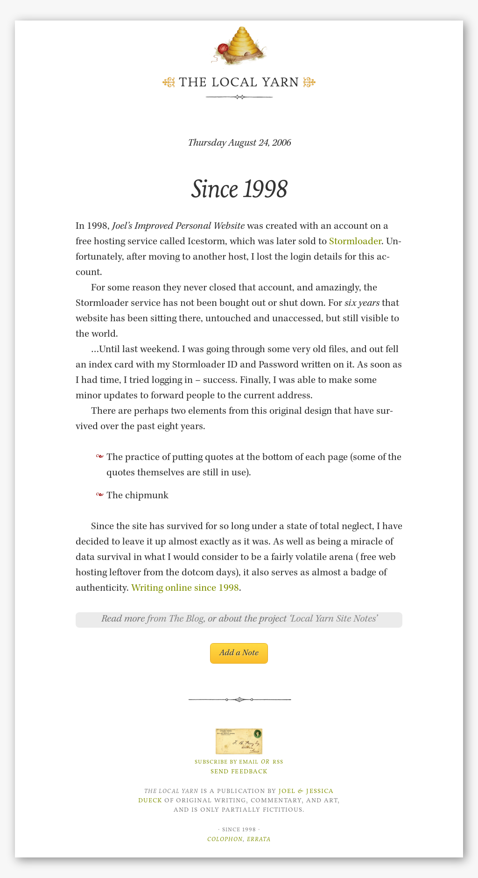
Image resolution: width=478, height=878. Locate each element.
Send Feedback (239, 771)
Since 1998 (239, 188)
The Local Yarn (239, 82)
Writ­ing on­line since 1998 (185, 589)
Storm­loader (355, 242)
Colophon (225, 839)
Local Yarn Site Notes (333, 620)
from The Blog (175, 620)
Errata (259, 839)
